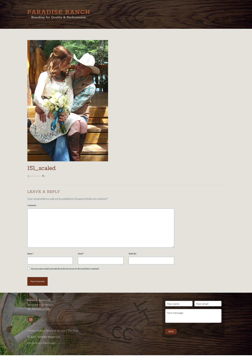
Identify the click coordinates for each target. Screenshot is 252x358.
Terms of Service (55, 330)
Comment (31, 205)
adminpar (36, 176)
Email (81, 253)
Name (30, 253)
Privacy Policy (35, 330)
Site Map (72, 330)
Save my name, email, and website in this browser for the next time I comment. (65, 269)
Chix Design (48, 342)
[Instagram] (31, 319)
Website (132, 253)
